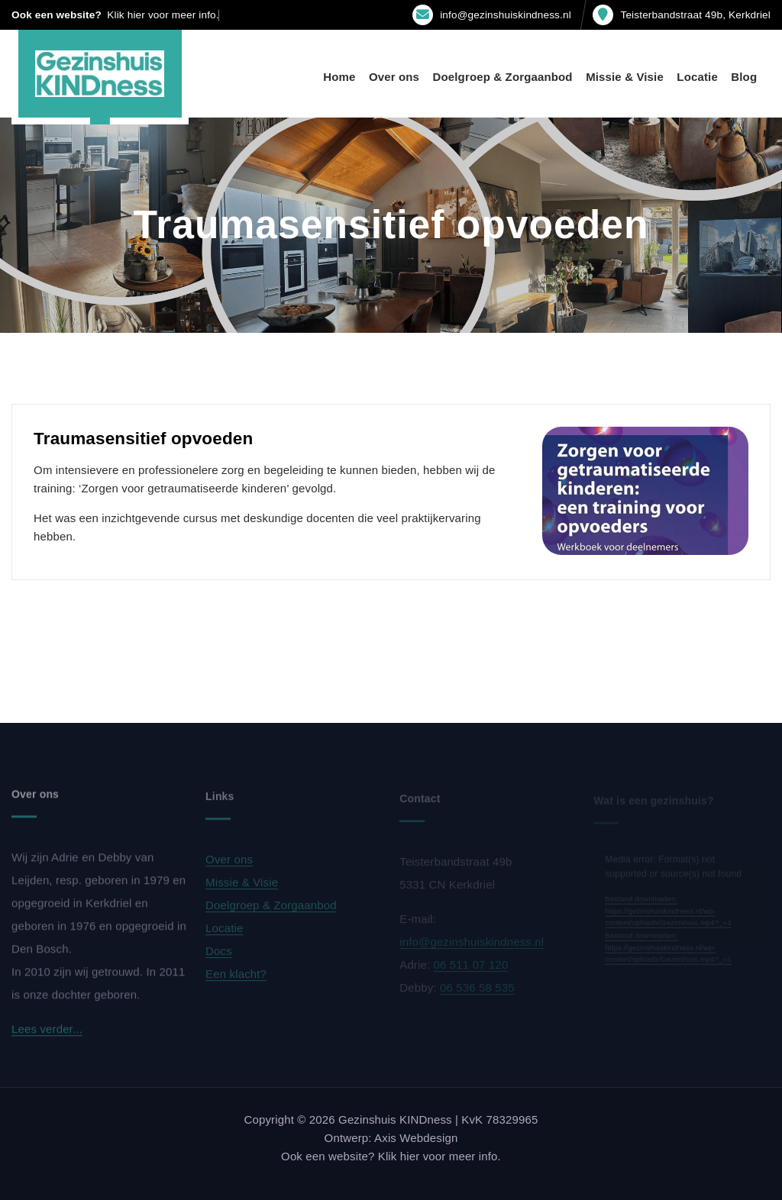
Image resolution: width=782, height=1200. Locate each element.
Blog (744, 76)
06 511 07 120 (471, 967)
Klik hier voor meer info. (162, 15)
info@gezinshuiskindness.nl (505, 15)
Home (339, 76)
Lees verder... (46, 1033)
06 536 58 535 (477, 990)
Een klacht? (236, 977)
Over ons (394, 76)
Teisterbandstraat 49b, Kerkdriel (695, 15)
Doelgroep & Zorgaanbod (503, 76)
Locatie (697, 76)
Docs (218, 954)
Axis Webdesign (415, 1137)
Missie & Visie (625, 76)
